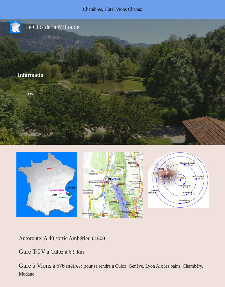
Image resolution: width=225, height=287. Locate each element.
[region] (112, 9)
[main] (30, 81)
